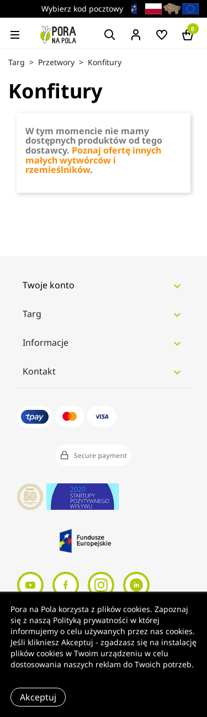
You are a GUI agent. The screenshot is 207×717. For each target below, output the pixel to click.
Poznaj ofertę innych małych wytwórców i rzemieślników (93, 160)
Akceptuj (38, 697)
